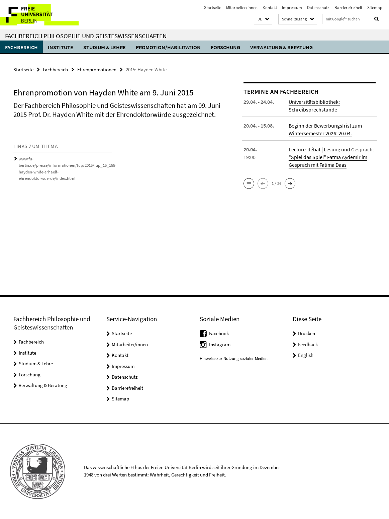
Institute (60, 47)
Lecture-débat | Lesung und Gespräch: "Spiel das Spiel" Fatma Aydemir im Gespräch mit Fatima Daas (331, 157)
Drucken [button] (306, 333)
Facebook (219, 333)
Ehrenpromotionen (96, 69)
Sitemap (374, 7)
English (305, 355)
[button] (263, 19)
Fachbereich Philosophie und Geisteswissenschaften (86, 36)
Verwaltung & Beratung (281, 47)
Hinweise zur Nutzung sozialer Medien (234, 358)
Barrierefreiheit (348, 7)
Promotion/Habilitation (168, 47)
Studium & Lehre (104, 47)
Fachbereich (21, 47)
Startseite (212, 7)
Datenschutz (318, 7)
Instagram (219, 344)
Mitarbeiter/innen (242, 7)
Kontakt (270, 7)
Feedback (308, 344)
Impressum (292, 7)
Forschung (225, 47)
